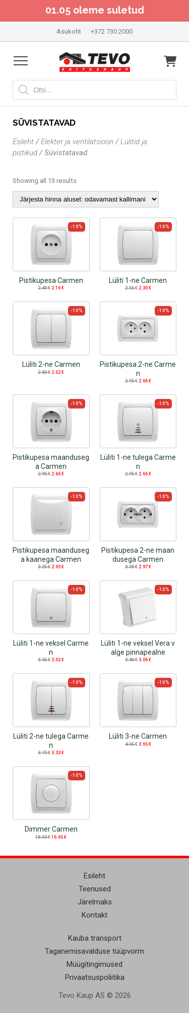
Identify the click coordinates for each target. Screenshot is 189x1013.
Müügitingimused (94, 964)
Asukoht (68, 31)
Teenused (95, 888)
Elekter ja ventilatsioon (77, 141)
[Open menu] (21, 61)
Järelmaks (95, 901)
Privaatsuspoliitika (94, 977)
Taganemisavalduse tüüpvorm (94, 951)
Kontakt (94, 915)
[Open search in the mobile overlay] (94, 90)
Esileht (23, 141)
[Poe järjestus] (86, 199)
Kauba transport (94, 938)
